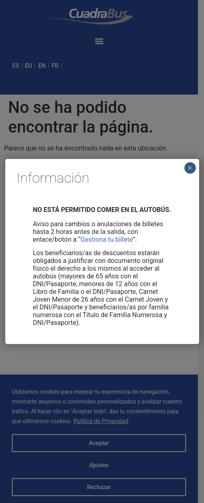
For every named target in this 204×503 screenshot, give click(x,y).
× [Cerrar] (190, 167)
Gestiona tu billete (106, 239)
